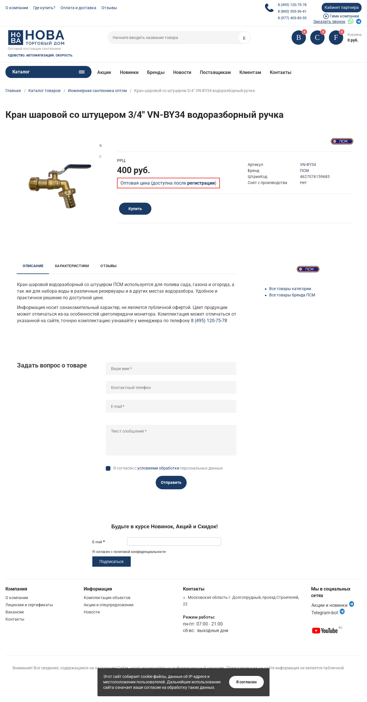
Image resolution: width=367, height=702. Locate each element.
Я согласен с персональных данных (168, 468)
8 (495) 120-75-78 (292, 5)
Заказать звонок (329, 21)
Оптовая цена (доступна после (167, 183)
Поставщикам (215, 72)
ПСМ (304, 170)
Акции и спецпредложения (109, 605)
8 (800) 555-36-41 (292, 11)
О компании (16, 7)
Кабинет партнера (342, 7)
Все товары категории (290, 288)
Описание (33, 266)
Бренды (155, 72)
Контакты (281, 72)
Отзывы (109, 7)
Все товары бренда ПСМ (292, 295)
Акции (104, 72)
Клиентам (250, 72)
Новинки (129, 72)
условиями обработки (158, 468)
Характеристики (72, 266)
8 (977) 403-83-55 (292, 18)
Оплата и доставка (78, 7)
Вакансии (14, 612)
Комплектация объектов (107, 597)
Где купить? (44, 7)
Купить (135, 208)
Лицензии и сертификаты (29, 605)
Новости (182, 72)
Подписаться (111, 561)
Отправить (171, 482)
